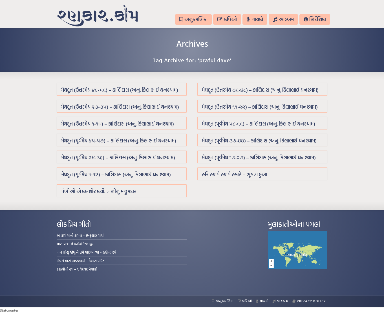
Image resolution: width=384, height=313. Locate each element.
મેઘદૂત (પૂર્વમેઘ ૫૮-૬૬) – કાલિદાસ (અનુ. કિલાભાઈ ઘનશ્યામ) (258, 124)
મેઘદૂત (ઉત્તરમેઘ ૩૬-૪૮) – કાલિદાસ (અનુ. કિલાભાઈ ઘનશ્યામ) (260, 90)
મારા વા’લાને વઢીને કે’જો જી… (76, 243)
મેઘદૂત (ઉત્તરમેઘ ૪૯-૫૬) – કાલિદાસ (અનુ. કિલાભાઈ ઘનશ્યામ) (119, 90)
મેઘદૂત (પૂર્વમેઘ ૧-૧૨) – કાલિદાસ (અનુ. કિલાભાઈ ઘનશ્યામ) (116, 174)
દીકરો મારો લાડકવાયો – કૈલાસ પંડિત (81, 260)
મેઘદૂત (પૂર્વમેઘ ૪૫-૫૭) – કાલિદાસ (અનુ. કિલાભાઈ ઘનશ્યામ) (118, 140)
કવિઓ (227, 19)
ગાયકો (255, 19)
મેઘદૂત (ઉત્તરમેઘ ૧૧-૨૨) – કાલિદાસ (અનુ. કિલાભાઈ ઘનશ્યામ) (260, 107)
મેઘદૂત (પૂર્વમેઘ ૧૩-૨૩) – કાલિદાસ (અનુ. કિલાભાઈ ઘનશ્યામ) (259, 157)
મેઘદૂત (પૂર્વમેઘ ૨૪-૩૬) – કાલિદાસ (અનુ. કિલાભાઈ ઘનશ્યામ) (118, 157)
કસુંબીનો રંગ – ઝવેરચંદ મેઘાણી (77, 269)
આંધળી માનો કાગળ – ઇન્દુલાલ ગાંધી (80, 235)
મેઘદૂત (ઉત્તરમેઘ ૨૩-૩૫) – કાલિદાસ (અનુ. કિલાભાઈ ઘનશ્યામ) (120, 107)
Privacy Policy (309, 300)
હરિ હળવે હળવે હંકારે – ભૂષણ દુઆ (234, 174)
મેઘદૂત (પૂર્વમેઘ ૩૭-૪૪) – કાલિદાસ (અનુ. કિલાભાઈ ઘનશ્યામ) (259, 140)
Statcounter (9, 310)
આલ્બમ (283, 19)
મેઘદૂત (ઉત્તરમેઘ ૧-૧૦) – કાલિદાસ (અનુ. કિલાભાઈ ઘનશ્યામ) (117, 124)
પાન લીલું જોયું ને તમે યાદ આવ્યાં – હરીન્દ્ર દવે (86, 252)
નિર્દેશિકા (315, 19)
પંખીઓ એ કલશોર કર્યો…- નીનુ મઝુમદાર (98, 191)
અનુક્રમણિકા (193, 19)
